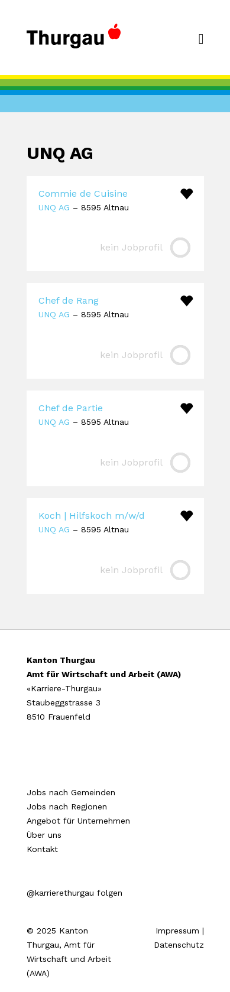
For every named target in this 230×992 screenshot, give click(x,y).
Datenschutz (179, 944)
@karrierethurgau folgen (74, 892)
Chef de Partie (70, 408)
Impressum (177, 930)
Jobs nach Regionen (67, 806)
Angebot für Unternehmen (78, 820)
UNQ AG (54, 207)
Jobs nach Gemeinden (71, 792)
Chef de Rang (68, 300)
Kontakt (42, 849)
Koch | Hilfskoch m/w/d (91, 515)
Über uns (44, 835)
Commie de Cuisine (83, 193)
